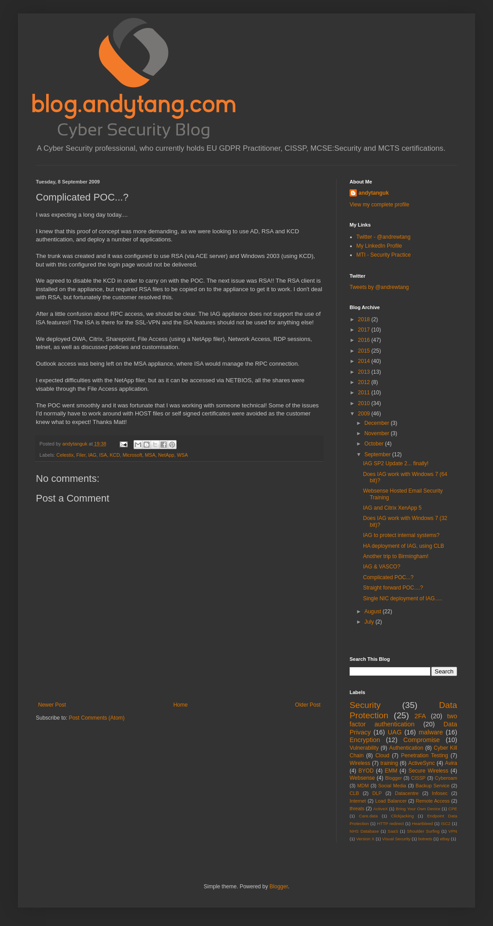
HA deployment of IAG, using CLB (403, 546)
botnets (425, 838)
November (377, 433)
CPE (452, 808)
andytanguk (374, 193)
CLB (354, 793)
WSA (182, 455)
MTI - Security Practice (383, 255)
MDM (363, 785)
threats (357, 808)
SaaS (393, 831)
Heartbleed (422, 823)
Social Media (392, 785)
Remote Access (433, 801)
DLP (377, 793)
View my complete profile (379, 204)
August (373, 611)
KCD (115, 455)
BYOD (366, 771)
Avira (451, 763)
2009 (365, 414)
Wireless (360, 763)
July (370, 622)
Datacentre (407, 793)
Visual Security (396, 838)
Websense (362, 778)
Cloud (382, 755)
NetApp (166, 455)
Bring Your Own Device (418, 808)
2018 (365, 319)
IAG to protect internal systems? (401, 535)
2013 (365, 372)
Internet (358, 801)
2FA (420, 716)
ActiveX (380, 808)
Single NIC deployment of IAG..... (402, 598)
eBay (445, 838)
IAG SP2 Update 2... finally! (395, 463)
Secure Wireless (428, 771)
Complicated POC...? (388, 577)
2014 (365, 361)
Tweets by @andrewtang (379, 287)
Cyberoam (446, 778)
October (374, 444)
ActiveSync (421, 763)
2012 (365, 382)
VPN (452, 831)
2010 (365, 403)
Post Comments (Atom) (97, 718)
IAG (92, 455)
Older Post (307, 705)
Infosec (440, 793)
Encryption (365, 739)
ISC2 (445, 823)
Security (365, 705)
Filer (80, 455)
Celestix (65, 455)
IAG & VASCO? (381, 566)
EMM (391, 771)
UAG (395, 732)
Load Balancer (391, 801)
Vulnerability (364, 748)
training (389, 763)
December (377, 423)
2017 (365, 330)
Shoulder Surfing (423, 831)
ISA (103, 455)
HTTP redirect (390, 823)
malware (431, 732)
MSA (150, 455)
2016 (365, 340)
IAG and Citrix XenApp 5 (392, 508)
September (378, 454)
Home (180, 705)
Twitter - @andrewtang (383, 237)
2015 (365, 351)
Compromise (421, 739)
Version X (365, 838)
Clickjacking (402, 815)
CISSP (418, 778)
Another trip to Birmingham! (395, 556)
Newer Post (52, 705)
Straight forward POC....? (393, 588)
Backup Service (432, 785)
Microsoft (132, 455)
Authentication (406, 748)
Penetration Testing (424, 755)
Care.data (368, 815)
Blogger (393, 778)
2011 (365, 392)
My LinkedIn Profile (379, 246)
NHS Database (364, 831)
